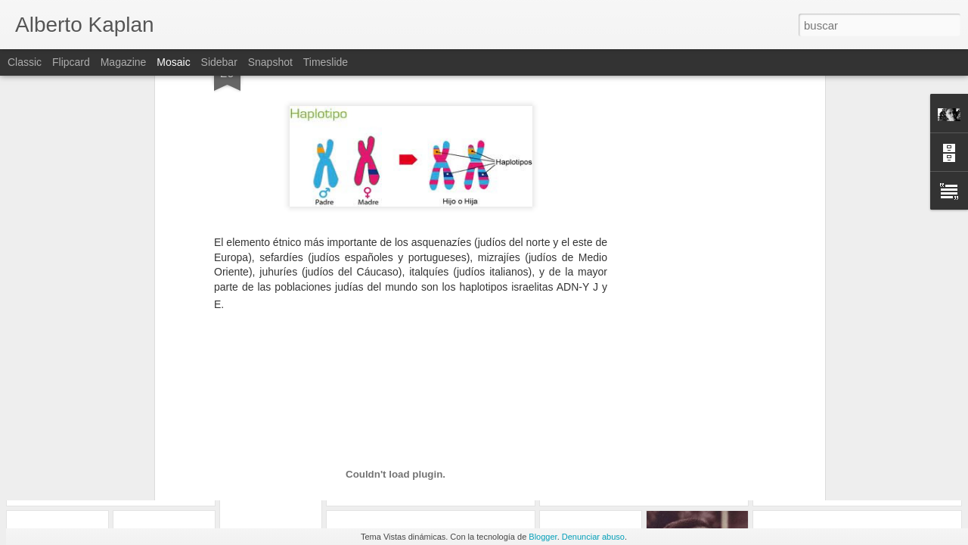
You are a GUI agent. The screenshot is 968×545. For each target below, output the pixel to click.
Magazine (124, 62)
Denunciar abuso (593, 536)
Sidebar (219, 62)
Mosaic (173, 62)
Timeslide (325, 62)
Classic (25, 62)
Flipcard (71, 62)
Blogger (543, 536)
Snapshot (270, 62)
